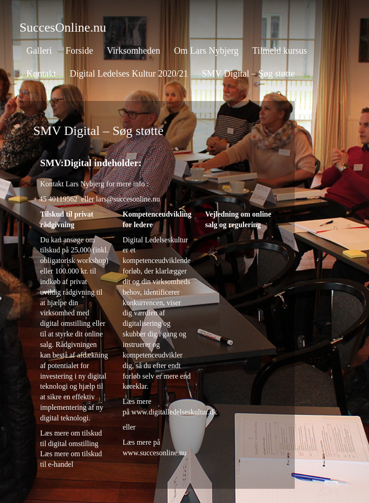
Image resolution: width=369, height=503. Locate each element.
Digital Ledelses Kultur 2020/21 (129, 73)
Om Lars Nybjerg (206, 50)
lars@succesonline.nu (128, 199)
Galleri (39, 50)
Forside (79, 50)
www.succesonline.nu (155, 453)
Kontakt (41, 73)
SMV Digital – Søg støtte (248, 73)
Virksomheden (133, 50)
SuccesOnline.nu (63, 27)
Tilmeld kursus (279, 50)
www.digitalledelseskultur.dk (174, 412)
